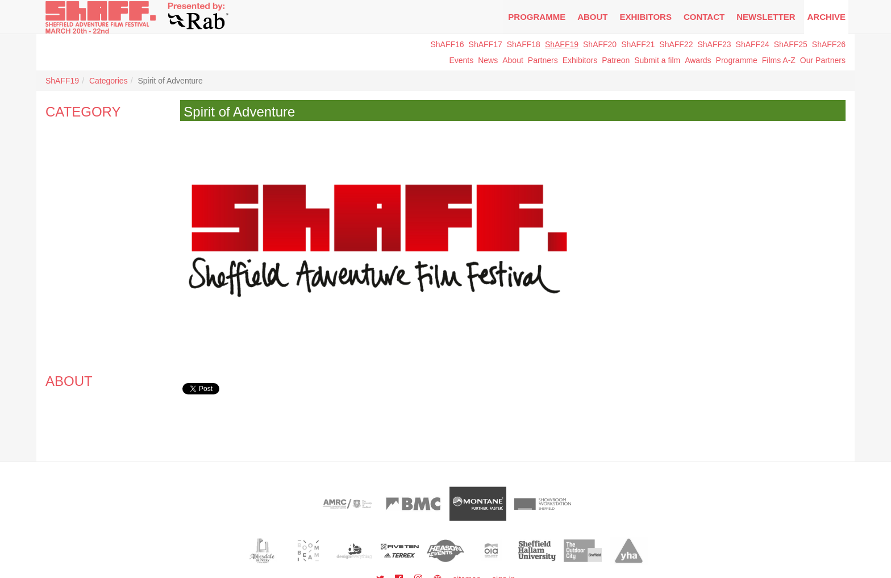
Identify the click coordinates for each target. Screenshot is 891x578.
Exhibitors (646, 17)
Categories (108, 80)
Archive (826, 17)
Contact (704, 17)
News (488, 60)
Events (461, 60)
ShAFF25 (790, 44)
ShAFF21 (638, 44)
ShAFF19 (561, 44)
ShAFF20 (600, 44)
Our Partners (823, 60)
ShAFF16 (447, 44)
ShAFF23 (714, 44)
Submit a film (657, 60)
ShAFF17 (485, 44)
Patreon (616, 60)
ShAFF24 (752, 44)
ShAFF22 (676, 44)
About (592, 17)
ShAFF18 (523, 44)
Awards (698, 60)
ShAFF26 (829, 44)
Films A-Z (779, 60)
